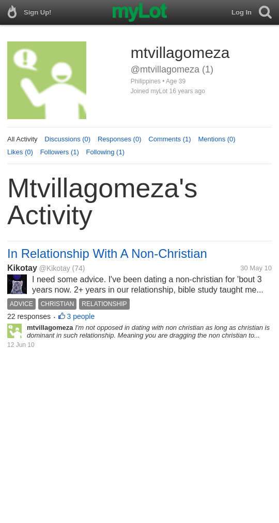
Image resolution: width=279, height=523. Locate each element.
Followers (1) (59, 152)
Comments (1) (169, 139)
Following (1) (105, 152)
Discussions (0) (67, 139)
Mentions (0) (216, 139)
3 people (81, 316)
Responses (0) (120, 139)
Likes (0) (20, 152)
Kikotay (22, 268)
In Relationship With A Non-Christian (107, 253)
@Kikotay (54, 268)
